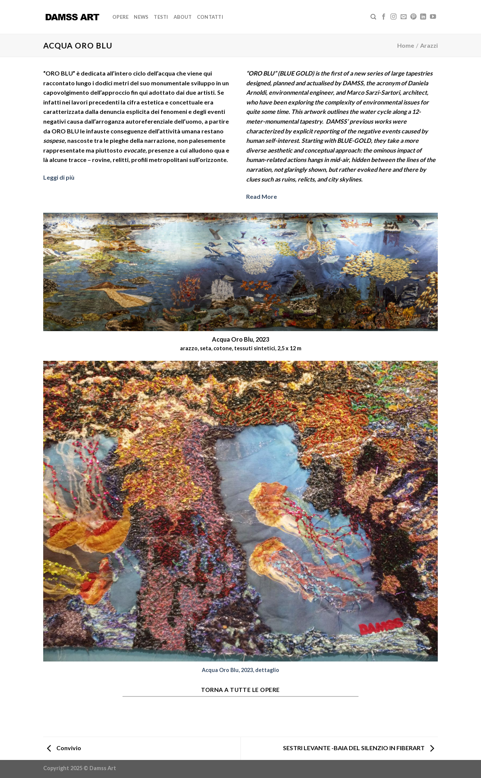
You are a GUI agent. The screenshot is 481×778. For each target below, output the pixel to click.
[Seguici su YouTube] (433, 17)
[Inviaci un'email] (404, 17)
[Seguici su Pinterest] (413, 17)
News (141, 17)
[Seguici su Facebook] (384, 17)
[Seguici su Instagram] (393, 17)
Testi (161, 17)
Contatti (210, 17)
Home (405, 45)
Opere (120, 17)
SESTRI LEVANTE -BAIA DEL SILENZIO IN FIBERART (358, 747)
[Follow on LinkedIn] (423, 17)
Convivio (64, 747)
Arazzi (429, 45)
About (183, 17)
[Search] (373, 17)
